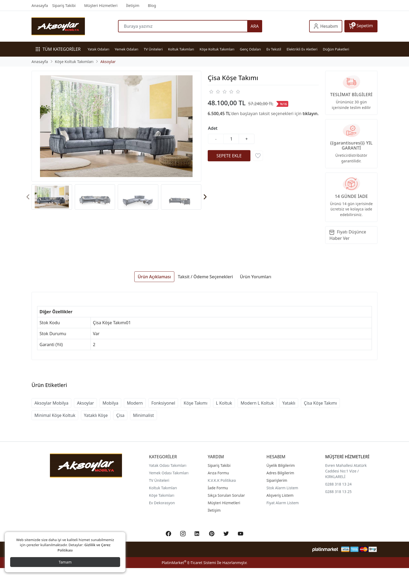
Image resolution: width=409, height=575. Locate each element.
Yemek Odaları (127, 49)
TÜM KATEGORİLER (58, 49)
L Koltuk (224, 403)
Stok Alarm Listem (282, 487)
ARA (255, 26)
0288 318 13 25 (338, 491)
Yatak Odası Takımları (167, 465)
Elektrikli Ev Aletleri (301, 49)
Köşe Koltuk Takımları (216, 49)
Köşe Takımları (161, 495)
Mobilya (110, 403)
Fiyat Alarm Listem (282, 502)
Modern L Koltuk (257, 403)
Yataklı (288, 403)
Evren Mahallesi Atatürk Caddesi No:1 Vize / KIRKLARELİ (346, 471)
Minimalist (143, 415)
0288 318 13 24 (338, 484)
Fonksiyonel (163, 403)
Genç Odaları (250, 49)
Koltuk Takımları (181, 49)
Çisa (120, 415)
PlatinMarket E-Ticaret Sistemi (189, 562)
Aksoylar (85, 403)
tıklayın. (311, 113)
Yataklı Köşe (96, 415)
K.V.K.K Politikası (222, 480)
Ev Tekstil (273, 49)
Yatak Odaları (98, 49)
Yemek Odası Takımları (168, 472)
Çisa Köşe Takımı (320, 403)
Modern (135, 403)
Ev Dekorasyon (162, 502)
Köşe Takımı (195, 403)
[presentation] (28, 197)
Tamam (65, 562)
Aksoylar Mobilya (51, 403)
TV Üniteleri (153, 49)
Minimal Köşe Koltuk (54, 415)
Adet (213, 128)
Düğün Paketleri (336, 49)
